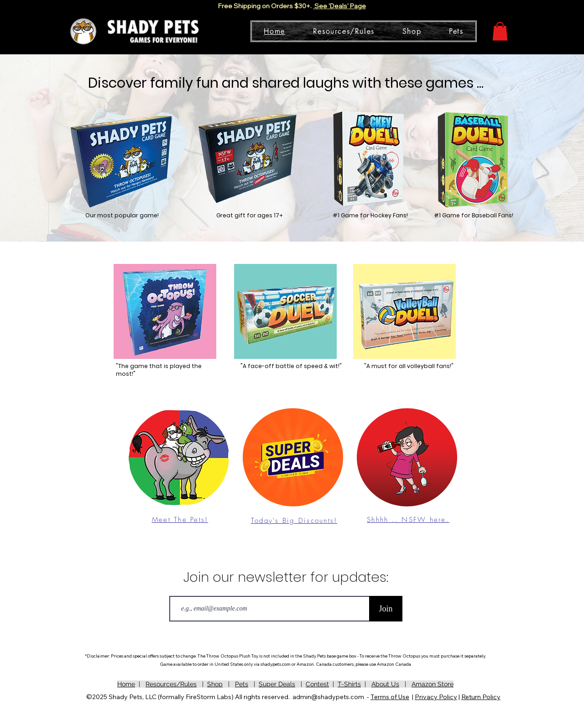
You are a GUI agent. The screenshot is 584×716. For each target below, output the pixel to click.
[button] (500, 31)
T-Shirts (349, 684)
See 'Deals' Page (339, 6)
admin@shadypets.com (328, 697)
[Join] (385, 608)
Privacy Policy (436, 697)
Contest (317, 684)
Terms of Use (389, 697)
